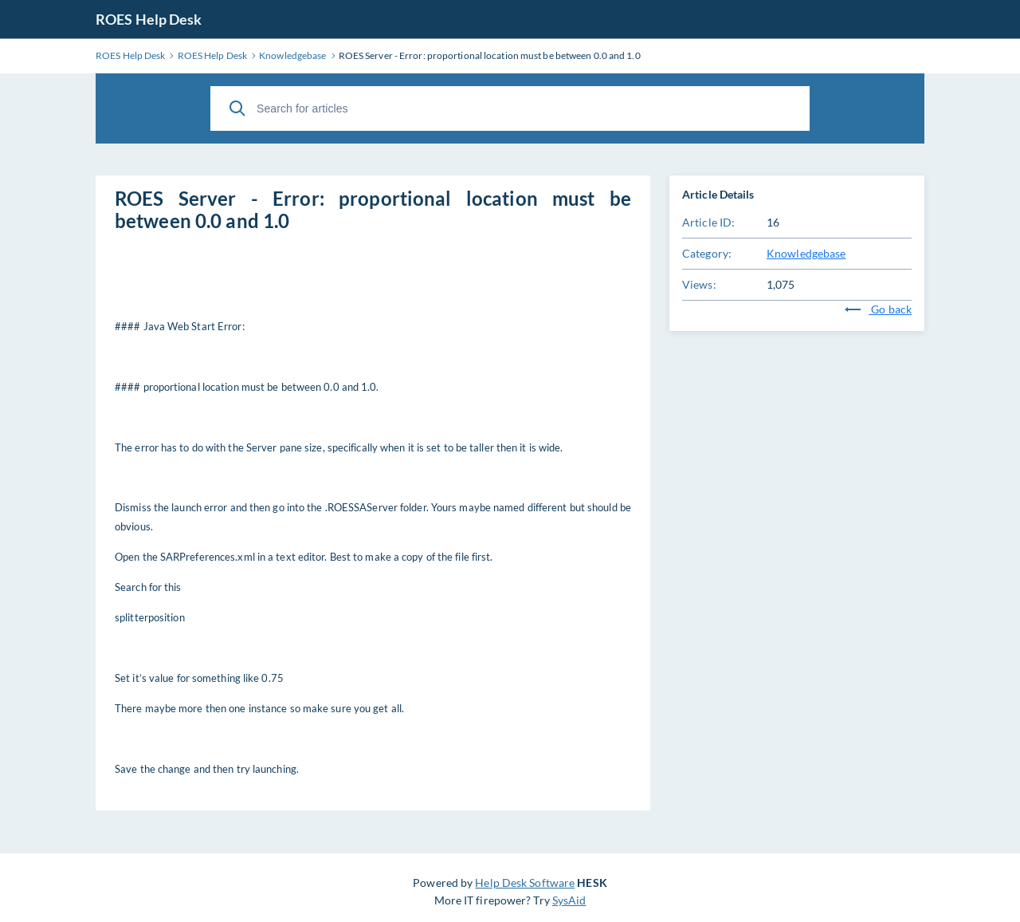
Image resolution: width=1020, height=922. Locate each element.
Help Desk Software (525, 882)
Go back (878, 309)
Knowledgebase (806, 253)
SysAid (569, 900)
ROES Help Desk (149, 19)
